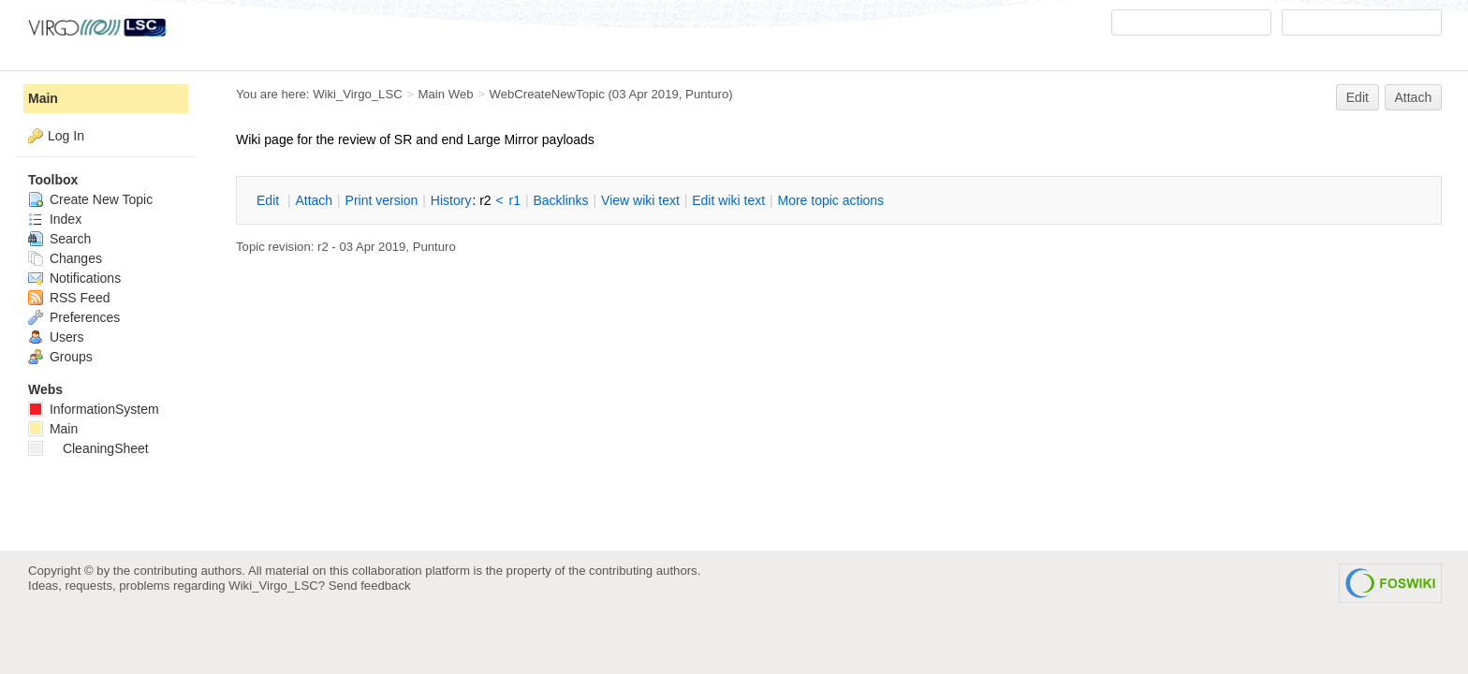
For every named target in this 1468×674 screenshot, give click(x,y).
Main (43, 98)
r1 (515, 200)
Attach (1413, 97)
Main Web (446, 94)
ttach (313, 200)
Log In (66, 135)
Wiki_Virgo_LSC (358, 94)
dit (270, 200)
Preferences (74, 317)
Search (59, 238)
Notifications (74, 278)
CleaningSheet (88, 448)
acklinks (560, 200)
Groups (60, 356)
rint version (381, 200)
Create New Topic (90, 199)
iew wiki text (640, 200)
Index (54, 219)
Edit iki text (728, 200)
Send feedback (370, 586)
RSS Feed (69, 297)
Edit (1357, 97)
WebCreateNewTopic (546, 94)
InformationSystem (93, 409)
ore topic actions (830, 200)
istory (451, 200)
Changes (65, 258)
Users (55, 337)
